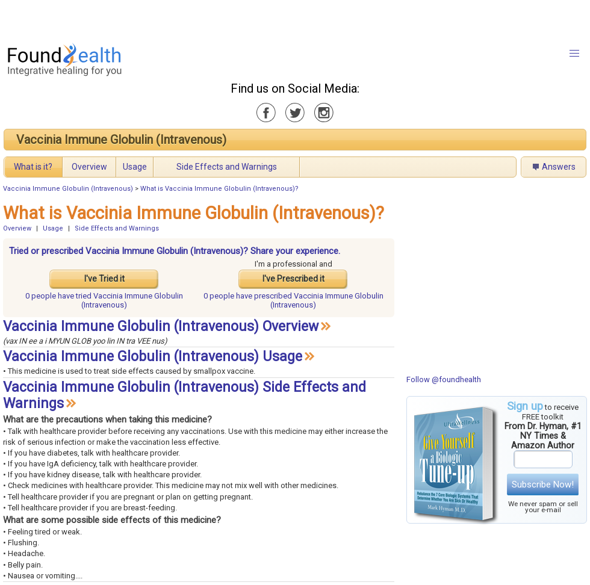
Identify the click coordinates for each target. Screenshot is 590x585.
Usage (135, 167)
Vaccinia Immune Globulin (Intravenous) (121, 139)
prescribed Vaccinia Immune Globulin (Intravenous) (293, 300)
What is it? (33, 167)
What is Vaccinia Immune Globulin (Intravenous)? (219, 189)
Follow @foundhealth (443, 379)
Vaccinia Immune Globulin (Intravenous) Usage (152, 356)
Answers (559, 167)
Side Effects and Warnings (226, 167)
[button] (574, 53)
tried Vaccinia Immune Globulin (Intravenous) (104, 300)
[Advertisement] (150, 18)
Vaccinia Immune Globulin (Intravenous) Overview (160, 326)
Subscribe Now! (543, 484)
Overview (89, 167)
